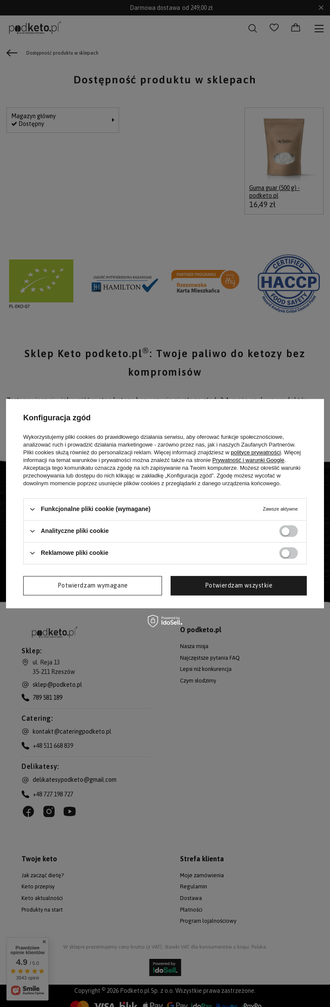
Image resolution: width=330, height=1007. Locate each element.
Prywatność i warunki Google (248, 460)
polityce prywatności (256, 452)
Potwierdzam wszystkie (239, 585)
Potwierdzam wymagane (93, 585)
